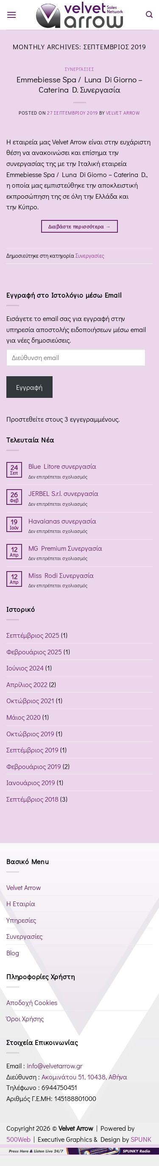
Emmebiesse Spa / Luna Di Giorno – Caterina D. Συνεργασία (79, 84)
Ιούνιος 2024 (25, 667)
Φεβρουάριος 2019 (33, 766)
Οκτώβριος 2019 (30, 733)
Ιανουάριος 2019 (30, 782)
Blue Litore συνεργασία (62, 466)
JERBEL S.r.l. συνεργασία (63, 493)
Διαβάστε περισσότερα (79, 226)
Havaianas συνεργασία (62, 521)
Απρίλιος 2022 (26, 684)
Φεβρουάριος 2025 (34, 651)
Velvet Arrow (123, 113)
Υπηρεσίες (21, 919)
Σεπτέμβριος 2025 (32, 635)
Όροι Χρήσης (25, 1018)
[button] (11, 14)
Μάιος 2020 (23, 717)
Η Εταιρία (20, 903)
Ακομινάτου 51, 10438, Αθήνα (84, 1076)
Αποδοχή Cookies (31, 1002)
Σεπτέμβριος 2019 (32, 749)
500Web (18, 1139)
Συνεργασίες (79, 69)
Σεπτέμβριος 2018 (32, 798)
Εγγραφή (29, 387)
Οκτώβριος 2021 (30, 700)
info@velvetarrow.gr (54, 1065)
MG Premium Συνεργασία (65, 548)
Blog (12, 952)
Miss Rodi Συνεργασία (61, 575)
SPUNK (141, 1139)
